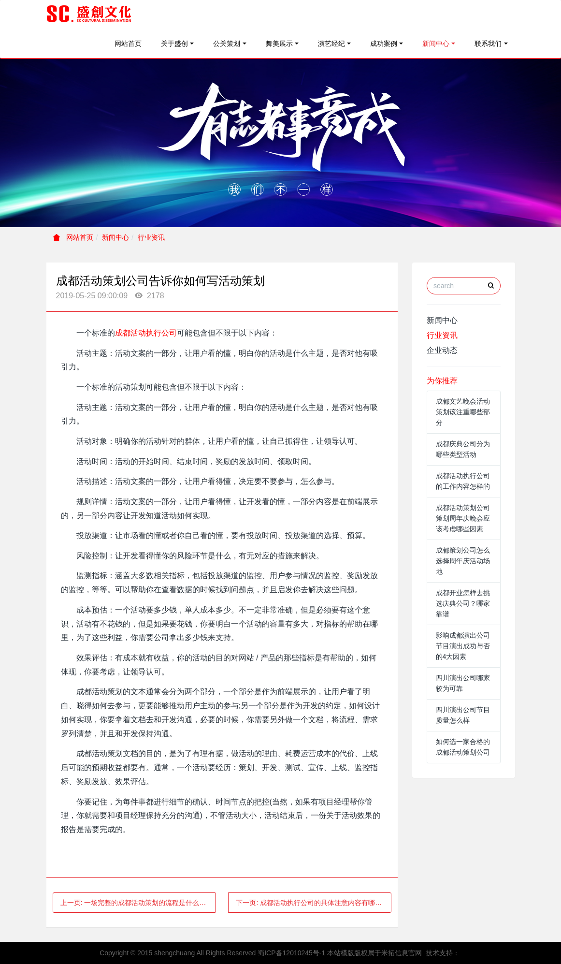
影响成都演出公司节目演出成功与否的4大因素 (463, 645)
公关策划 (226, 43)
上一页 (136, 902)
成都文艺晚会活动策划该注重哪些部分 (463, 411)
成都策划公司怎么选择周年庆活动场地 (463, 560)
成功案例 (383, 43)
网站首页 (128, 43)
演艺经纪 (331, 43)
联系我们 (488, 43)
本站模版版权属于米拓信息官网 (374, 953)
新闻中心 (435, 43)
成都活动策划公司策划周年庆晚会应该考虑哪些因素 (463, 518)
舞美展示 (279, 43)
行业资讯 (151, 237)
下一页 (313, 902)
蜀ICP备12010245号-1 (291, 953)
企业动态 (442, 350)
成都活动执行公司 (146, 333)
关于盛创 (174, 43)
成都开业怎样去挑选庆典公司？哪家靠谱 (463, 603)
